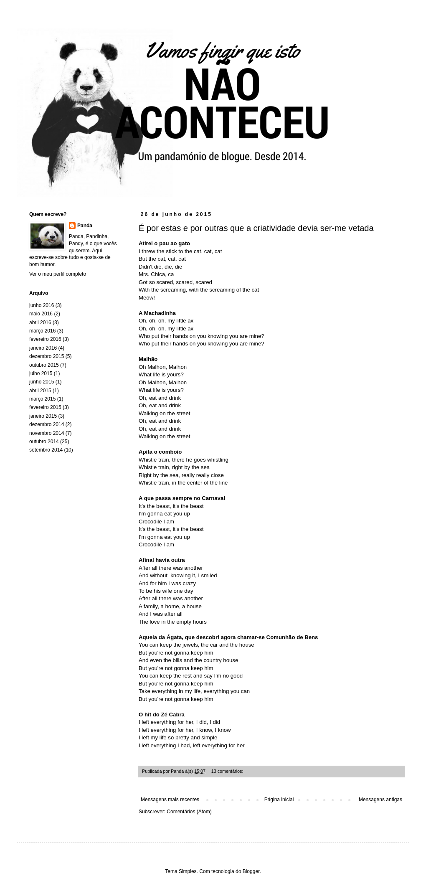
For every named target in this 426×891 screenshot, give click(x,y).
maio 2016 (41, 314)
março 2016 (42, 331)
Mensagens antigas (380, 799)
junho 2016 (41, 305)
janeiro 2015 (43, 416)
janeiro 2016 (43, 348)
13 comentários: (228, 771)
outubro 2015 (44, 365)
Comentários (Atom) (189, 812)
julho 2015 (40, 373)
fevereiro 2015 (45, 407)
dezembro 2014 (46, 424)
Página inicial (279, 799)
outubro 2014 (44, 441)
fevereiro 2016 (45, 339)
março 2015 (42, 399)
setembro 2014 (46, 450)
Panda (84, 225)
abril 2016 (40, 322)
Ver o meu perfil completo (57, 274)
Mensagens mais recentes (170, 799)
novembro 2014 (46, 433)
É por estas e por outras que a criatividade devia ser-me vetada (256, 228)
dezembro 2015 (46, 356)
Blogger (251, 871)
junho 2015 (41, 382)
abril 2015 (40, 390)
